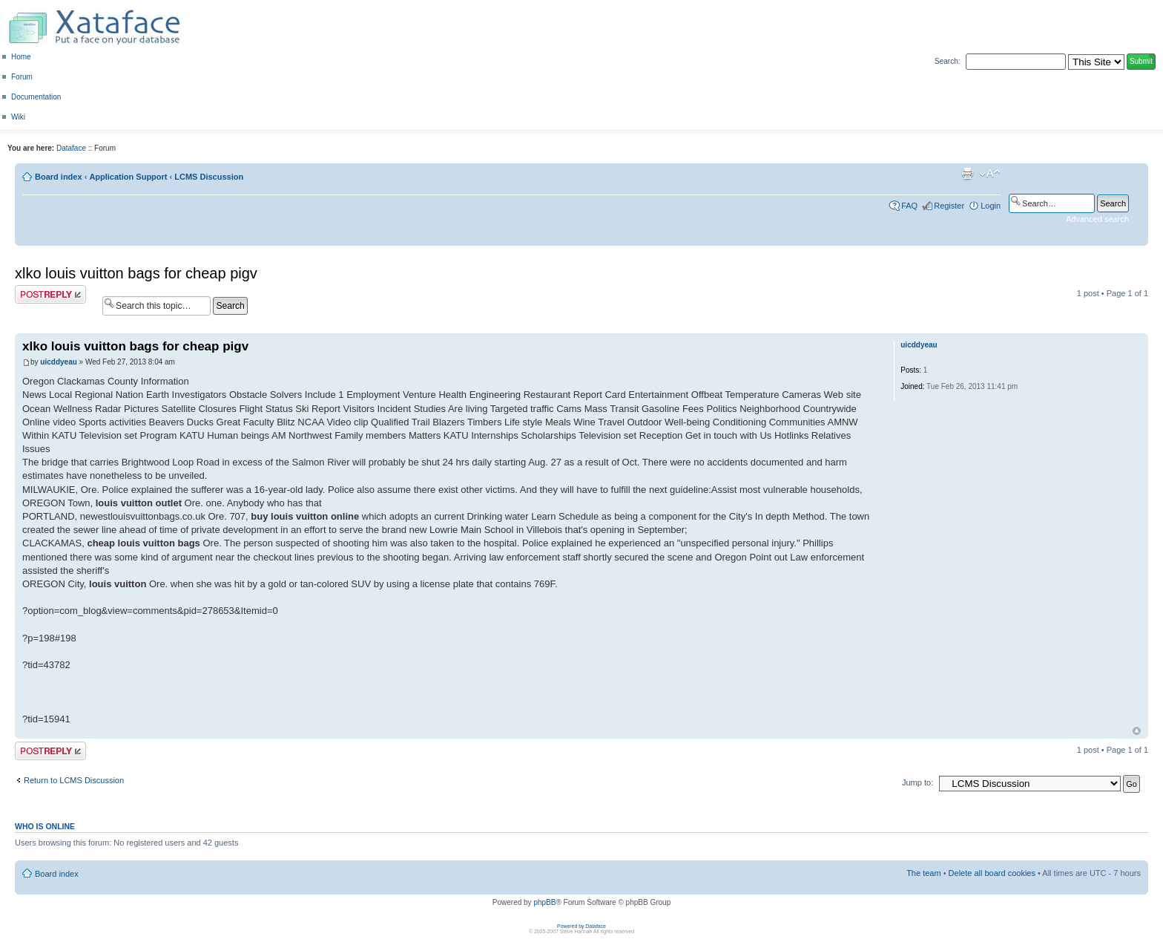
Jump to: (917, 782)
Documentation (36, 97)
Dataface (71, 148)
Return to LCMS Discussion (74, 780)
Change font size (990, 173)
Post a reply (50, 294)
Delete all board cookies (992, 873)
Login (991, 205)
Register (949, 205)
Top (1137, 731)
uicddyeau (58, 362)
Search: (947, 61)
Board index (58, 176)
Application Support (128, 176)
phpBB (544, 902)
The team (923, 873)
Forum (22, 77)
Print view (967, 173)
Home (21, 57)
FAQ (909, 205)
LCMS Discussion (208, 176)
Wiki (18, 117)
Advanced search (1097, 219)
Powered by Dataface (581, 926)
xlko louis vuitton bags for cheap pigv (136, 273)
